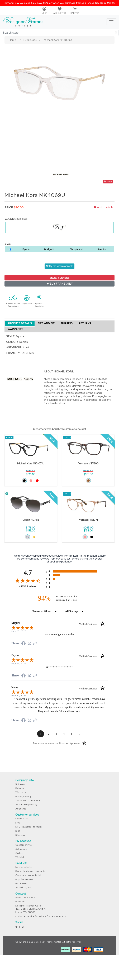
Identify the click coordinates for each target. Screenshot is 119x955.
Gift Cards (21, 883)
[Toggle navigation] (111, 21)
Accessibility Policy (26, 804)
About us (20, 808)
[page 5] (71, 734)
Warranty (20, 792)
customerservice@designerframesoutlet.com (41, 916)
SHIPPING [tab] (66, 323)
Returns (19, 788)
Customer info (23, 845)
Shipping (20, 784)
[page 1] (40, 733)
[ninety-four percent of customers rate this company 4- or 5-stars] (59, 598)
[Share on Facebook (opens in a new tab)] (23, 643)
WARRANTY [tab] (15, 329)
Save (108, 181)
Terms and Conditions (27, 800)
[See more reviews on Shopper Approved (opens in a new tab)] (35, 643)
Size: (8, 244)
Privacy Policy (23, 796)
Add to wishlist (104, 207)
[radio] (77, 571)
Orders (19, 853)
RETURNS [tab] (84, 323)
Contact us (21, 818)
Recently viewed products (30, 871)
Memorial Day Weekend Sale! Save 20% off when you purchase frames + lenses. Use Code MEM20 (59, 3)
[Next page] (79, 734)
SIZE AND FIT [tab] (46, 323)
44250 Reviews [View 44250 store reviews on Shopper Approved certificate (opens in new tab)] (31, 586)
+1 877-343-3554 (25, 897)
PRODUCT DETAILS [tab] (19, 323)
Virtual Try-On (23, 887)
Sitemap (20, 835)
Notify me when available (59, 266)
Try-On (9, 437)
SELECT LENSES (59, 277)
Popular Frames (24, 879)
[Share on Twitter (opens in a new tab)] (29, 643)
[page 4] (64, 734)
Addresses (21, 849)
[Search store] (59, 33)
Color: (10, 219)
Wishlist (19, 857)
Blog (18, 831)
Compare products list (28, 875)
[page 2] (49, 734)
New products (23, 867)
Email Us (20, 901)
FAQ (17, 822)
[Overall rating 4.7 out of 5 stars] (28, 580)
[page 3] (56, 734)
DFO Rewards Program (28, 826)
